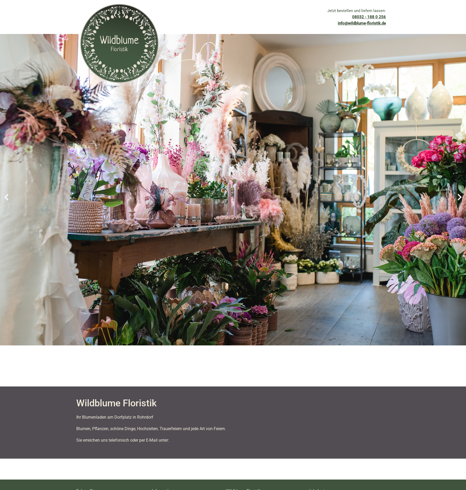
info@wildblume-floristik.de (362, 23)
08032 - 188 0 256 (369, 17)
